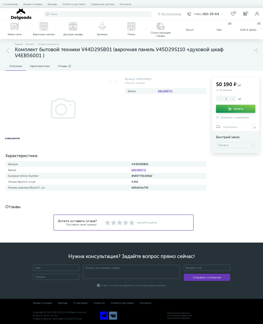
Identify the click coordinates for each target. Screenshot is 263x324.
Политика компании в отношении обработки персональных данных (179, 315)
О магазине (80, 303)
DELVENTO (165, 91)
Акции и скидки (32, 4)
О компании (10, 4)
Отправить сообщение (207, 277)
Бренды (52, 4)
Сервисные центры (102, 4)
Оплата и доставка (73, 4)
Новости (99, 303)
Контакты (125, 4)
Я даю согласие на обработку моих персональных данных (133, 285)
